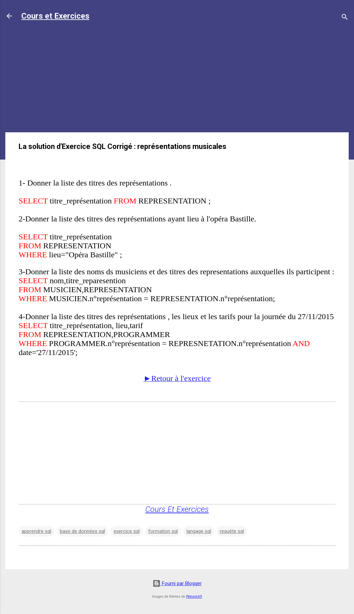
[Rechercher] (345, 18)
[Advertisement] (177, 80)
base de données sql (82, 531)
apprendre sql (36, 531)
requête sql (232, 531)
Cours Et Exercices (177, 509)
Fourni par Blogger (177, 583)
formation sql (163, 531)
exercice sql (127, 531)
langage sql (198, 531)
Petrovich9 (194, 596)
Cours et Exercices (55, 16)
